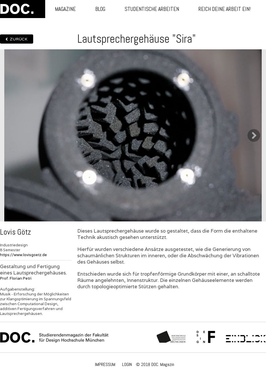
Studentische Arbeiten (152, 9)
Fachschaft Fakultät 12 (206, 337)
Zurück (18, 39)
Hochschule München (171, 337)
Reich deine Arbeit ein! (224, 9)
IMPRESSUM (105, 364)
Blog (100, 9)
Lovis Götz (15, 232)
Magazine (65, 9)
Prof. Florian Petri (15, 278)
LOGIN (127, 364)
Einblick (246, 337)
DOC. (22, 9)
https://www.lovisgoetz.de (23, 254)
